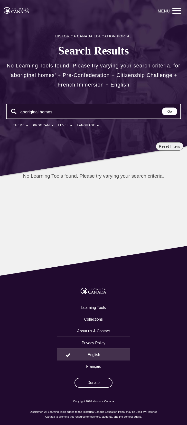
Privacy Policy (93, 343)
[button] (20, 126)
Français (93, 366)
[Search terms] (38, 112)
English (94, 355)
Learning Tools (93, 307)
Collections (93, 319)
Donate (93, 383)
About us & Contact (93, 331)
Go (169, 111)
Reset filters (169, 146)
